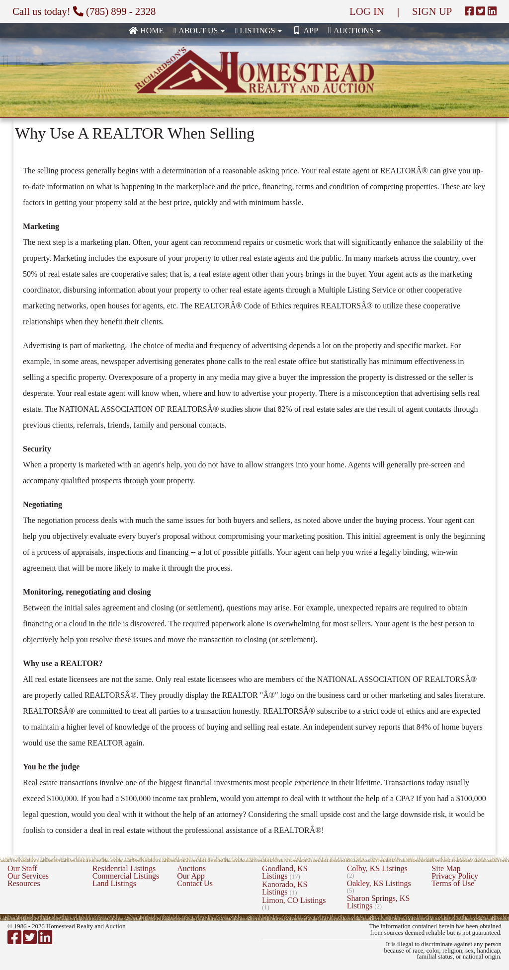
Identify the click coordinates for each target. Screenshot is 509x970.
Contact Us (195, 883)
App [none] (305, 30)
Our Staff (22, 868)
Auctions (191, 868)
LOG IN (366, 11)
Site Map (445, 868)
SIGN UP (432, 11)
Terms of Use (452, 883)
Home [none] (146, 30)
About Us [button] (199, 30)
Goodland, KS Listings (285, 872)
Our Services (28, 876)
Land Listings (114, 883)
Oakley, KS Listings (379, 886)
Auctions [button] (354, 30)
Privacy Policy (454, 876)
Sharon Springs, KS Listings (378, 902)
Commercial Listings (126, 876)
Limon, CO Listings (294, 903)
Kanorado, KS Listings (285, 888)
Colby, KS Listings (377, 871)
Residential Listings (124, 868)
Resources (23, 883)
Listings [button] (258, 30)
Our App (191, 876)
